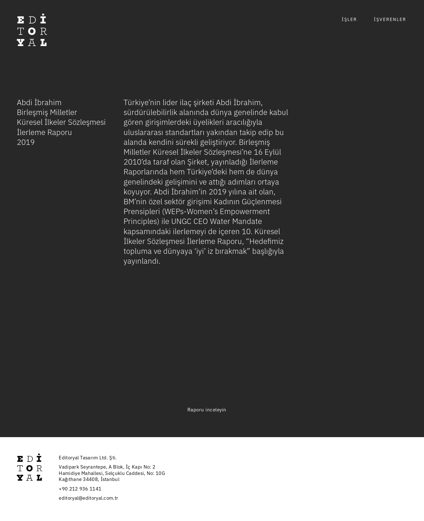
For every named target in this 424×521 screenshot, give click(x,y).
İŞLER (349, 19)
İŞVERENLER (390, 19)
